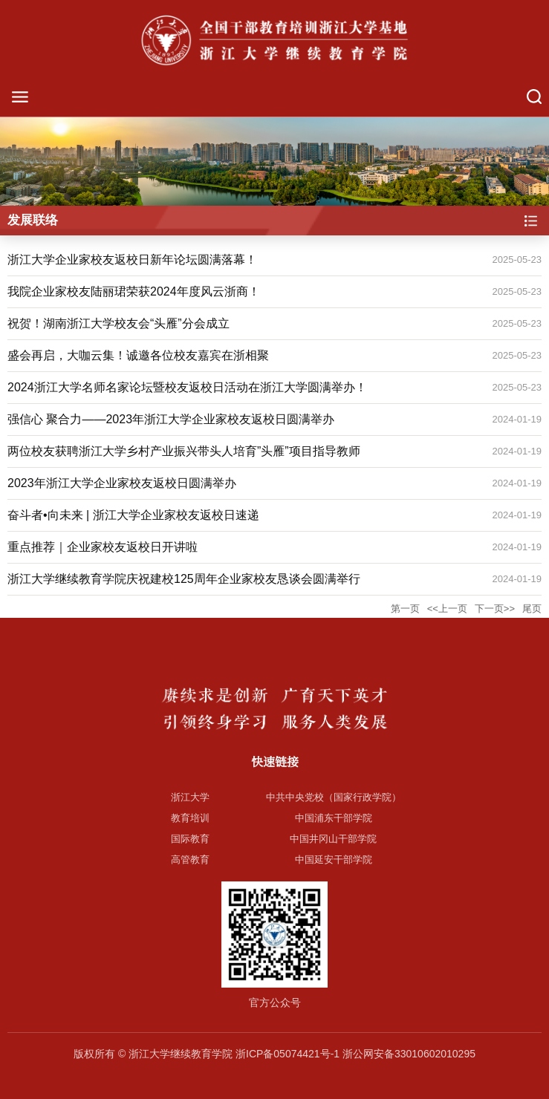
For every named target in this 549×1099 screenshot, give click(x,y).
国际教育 (190, 838)
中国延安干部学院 (333, 859)
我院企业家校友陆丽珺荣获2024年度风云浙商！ (133, 291)
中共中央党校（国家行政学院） (333, 797)
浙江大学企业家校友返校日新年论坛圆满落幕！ (132, 259)
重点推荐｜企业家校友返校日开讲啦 (102, 547)
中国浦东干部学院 (333, 818)
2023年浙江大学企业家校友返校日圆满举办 (121, 483)
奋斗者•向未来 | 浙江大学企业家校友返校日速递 (133, 515)
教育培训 (190, 818)
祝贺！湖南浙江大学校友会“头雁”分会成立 (118, 323)
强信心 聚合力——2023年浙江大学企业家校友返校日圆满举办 (170, 419)
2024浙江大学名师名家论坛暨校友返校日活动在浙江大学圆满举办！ (187, 387)
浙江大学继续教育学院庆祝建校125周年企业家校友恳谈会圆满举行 (183, 579)
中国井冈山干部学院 (333, 838)
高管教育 (190, 859)
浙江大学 (190, 797)
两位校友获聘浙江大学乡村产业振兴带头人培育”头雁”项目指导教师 (183, 451)
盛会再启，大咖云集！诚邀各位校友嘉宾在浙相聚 (138, 355)
